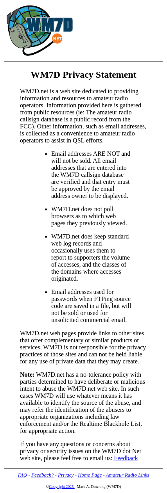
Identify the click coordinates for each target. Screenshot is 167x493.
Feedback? (42, 475)
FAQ (22, 475)
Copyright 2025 (62, 486)
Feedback (126, 458)
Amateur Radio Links (127, 475)
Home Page (90, 475)
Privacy (66, 475)
